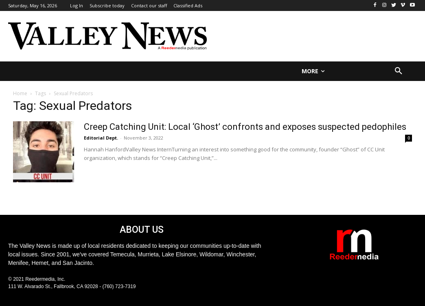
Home (20, 93)
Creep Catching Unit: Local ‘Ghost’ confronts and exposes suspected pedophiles (245, 127)
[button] (398, 71)
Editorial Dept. (101, 138)
